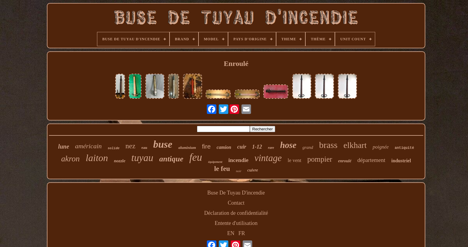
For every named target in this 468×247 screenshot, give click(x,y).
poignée (380, 147)
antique (171, 159)
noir (238, 171)
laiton (97, 157)
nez (130, 146)
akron (70, 158)
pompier (319, 159)
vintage (267, 158)
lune (63, 146)
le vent (294, 160)
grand (307, 147)
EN (230, 233)
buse (162, 144)
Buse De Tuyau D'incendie (236, 193)
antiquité (404, 148)
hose (288, 145)
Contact (236, 203)
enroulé (344, 161)
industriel (401, 160)
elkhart (355, 145)
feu (195, 157)
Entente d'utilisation (236, 223)
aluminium (187, 147)
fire (206, 146)
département (371, 160)
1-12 (257, 147)
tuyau (142, 157)
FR (241, 233)
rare (271, 148)
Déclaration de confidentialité (236, 213)
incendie (238, 160)
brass (328, 145)
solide (114, 148)
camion (224, 147)
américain (88, 146)
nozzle (119, 160)
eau (144, 147)
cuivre (252, 170)
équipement (215, 161)
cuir (241, 147)
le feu (222, 168)
